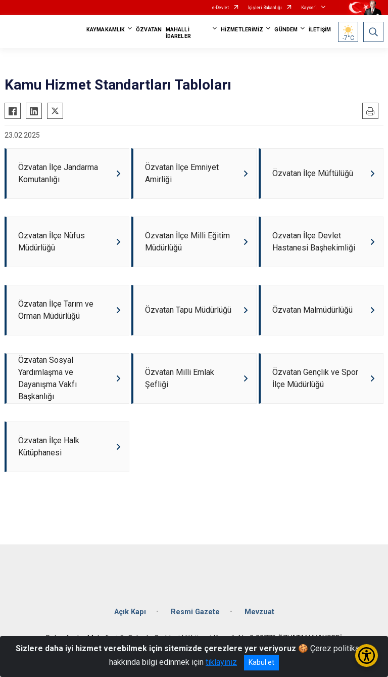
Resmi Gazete (195, 612)
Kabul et (261, 662)
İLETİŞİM (320, 29)
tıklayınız (221, 662)
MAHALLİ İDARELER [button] (178, 32)
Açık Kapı (130, 612)
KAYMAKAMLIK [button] (105, 29)
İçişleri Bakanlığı (265, 7)
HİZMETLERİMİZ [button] (242, 29)
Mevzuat (259, 612)
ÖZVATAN (149, 29)
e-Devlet (220, 7)
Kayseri (309, 7)
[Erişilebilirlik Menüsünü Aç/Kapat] (366, 655)
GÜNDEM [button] (286, 29)
